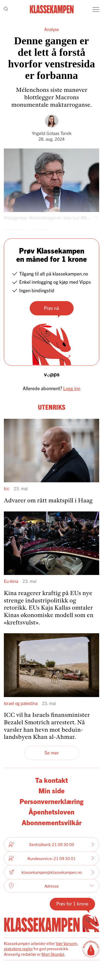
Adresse (51, 886)
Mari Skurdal (52, 954)
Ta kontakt (51, 780)
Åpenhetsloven (51, 811)
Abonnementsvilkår (52, 822)
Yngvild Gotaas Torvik (51, 133)
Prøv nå (51, 308)
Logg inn (71, 388)
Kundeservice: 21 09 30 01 (51, 858)
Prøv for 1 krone (72, 903)
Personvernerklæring (51, 801)
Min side (51, 790)
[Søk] (6, 9)
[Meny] (96, 9)
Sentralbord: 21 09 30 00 (51, 844)
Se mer (51, 752)
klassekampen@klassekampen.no (51, 872)
